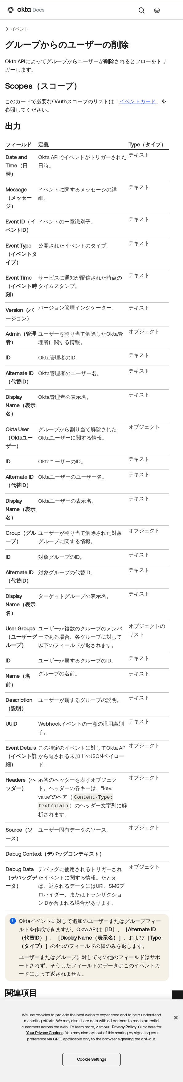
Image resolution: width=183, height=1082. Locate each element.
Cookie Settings (91, 1059)
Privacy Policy (124, 1027)
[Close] (176, 1017)
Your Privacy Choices (44, 1033)
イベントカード (137, 101)
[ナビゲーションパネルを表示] (172, 10)
